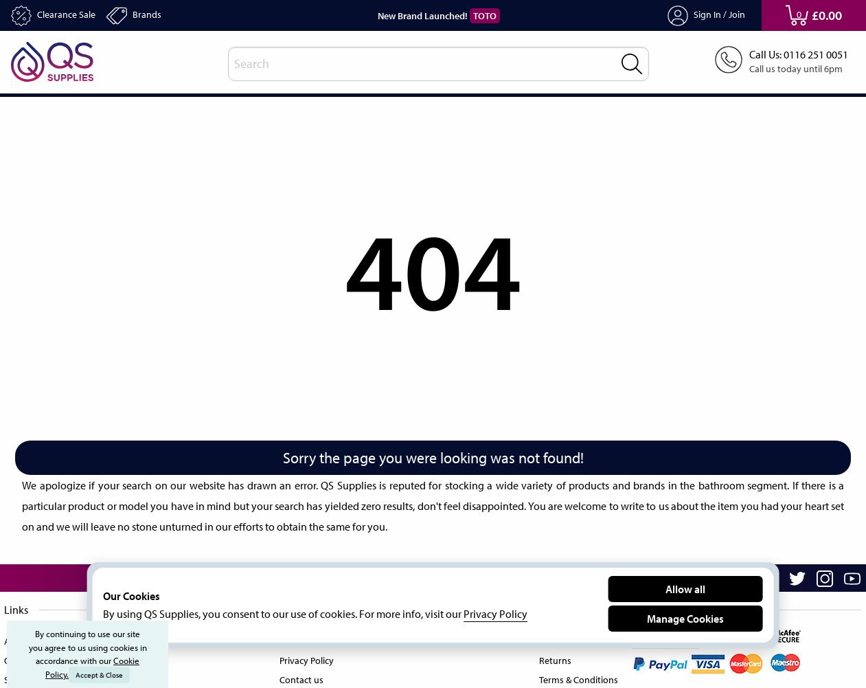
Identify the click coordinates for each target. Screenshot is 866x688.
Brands (145, 15)
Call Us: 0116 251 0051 (794, 55)
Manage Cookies (685, 618)
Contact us (300, 677)
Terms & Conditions (575, 677)
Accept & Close (100, 675)
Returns (550, 657)
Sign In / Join (706, 15)
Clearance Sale (58, 15)
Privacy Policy (307, 657)
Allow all (685, 589)
